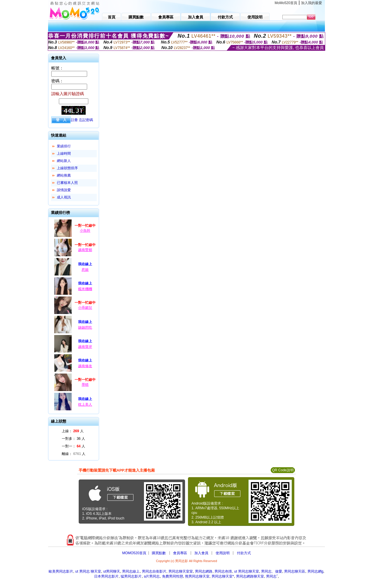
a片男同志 (152, 576)
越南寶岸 (85, 347)
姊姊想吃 (85, 327)
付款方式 (244, 553)
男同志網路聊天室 (250, 576)
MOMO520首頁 (134, 553)
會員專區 (180, 553)
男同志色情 (223, 571)
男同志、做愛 (271, 571)
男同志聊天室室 (180, 571)
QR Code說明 (282, 470)
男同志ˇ (272, 576)
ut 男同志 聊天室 (88, 571)
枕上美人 (85, 404)
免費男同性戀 (172, 576)
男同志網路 (203, 571)
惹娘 (85, 270)
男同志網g (315, 571)
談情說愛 (64, 190)
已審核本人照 (67, 183)
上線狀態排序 (67, 168)
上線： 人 (73, 431)
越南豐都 (85, 250)
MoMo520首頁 (286, 3)
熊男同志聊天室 (197, 576)
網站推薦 (64, 175)
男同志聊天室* (223, 576)
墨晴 (85, 385)
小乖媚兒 (85, 308)
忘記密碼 (86, 120)
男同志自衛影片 (154, 571)
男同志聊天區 (294, 571)
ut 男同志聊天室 (246, 571)
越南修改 (85, 366)
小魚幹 (85, 231)
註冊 (74, 120)
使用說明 (223, 553)
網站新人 (64, 161)
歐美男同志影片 (61, 571)
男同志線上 (131, 571)
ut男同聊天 (111, 571)
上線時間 (64, 153)
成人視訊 (64, 197)
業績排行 (64, 146)
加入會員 (201, 553)
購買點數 (158, 553)
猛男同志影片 (131, 576)
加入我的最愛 (311, 3)
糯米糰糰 (85, 289)
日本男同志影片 (106, 576)
